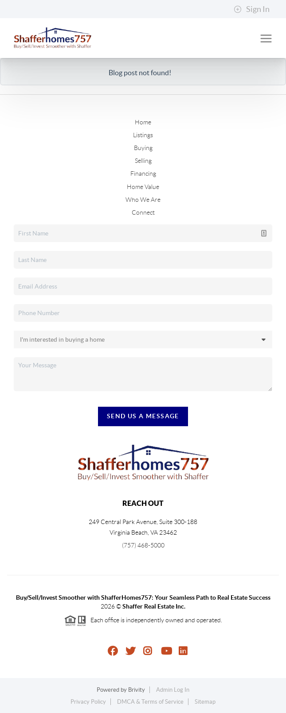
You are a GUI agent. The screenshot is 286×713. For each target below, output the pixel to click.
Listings (143, 135)
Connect (143, 212)
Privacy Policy (88, 701)
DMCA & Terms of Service (150, 701)
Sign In (252, 9)
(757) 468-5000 (143, 545)
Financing (143, 173)
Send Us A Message (143, 416)
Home (143, 122)
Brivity (136, 689)
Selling (143, 160)
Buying (143, 147)
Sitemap (205, 701)
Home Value (143, 186)
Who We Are (143, 199)
